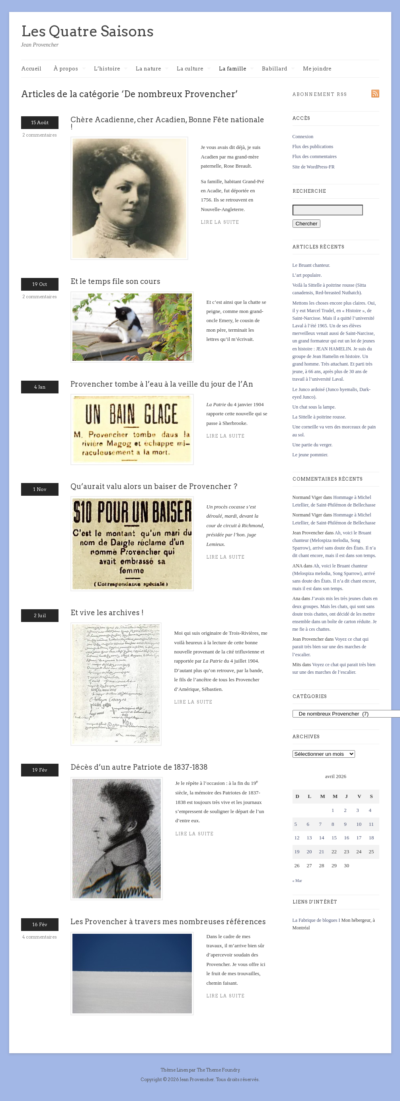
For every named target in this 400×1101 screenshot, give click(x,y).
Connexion (303, 136)
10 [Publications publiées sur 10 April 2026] (358, 824)
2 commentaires (39, 135)
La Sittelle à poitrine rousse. (319, 417)
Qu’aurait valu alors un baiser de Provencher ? (153, 486)
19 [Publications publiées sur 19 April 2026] (297, 852)
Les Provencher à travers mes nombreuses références (168, 921)
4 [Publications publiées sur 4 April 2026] (370, 810)
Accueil (31, 69)
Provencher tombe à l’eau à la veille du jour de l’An (161, 384)
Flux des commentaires (315, 156)
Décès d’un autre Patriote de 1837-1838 (139, 767)
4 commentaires (39, 937)
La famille (236, 69)
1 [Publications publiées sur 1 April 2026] (333, 810)
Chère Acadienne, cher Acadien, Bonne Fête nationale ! (167, 123)
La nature (152, 69)
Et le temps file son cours (115, 281)
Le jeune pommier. (310, 455)
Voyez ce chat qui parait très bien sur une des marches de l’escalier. (331, 646)
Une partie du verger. (313, 445)
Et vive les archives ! (107, 612)
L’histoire (111, 69)
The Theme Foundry (218, 1070)
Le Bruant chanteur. (311, 265)
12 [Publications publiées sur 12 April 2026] (297, 838)
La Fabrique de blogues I (316, 920)
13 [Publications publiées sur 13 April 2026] (309, 838)
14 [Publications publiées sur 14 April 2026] (321, 838)
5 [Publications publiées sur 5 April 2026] (296, 824)
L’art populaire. (307, 275)
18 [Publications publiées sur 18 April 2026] (371, 838)
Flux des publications (313, 146)
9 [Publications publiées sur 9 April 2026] (345, 824)
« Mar (297, 880)
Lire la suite (193, 702)
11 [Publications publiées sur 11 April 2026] (371, 824)
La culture (194, 69)
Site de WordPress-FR (314, 167)
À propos (69, 69)
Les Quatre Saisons (87, 31)
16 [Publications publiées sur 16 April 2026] (346, 838)
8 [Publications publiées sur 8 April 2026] (333, 824)
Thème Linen (174, 1070)
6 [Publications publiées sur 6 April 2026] (308, 824)
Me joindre (317, 69)
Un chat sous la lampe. (314, 407)
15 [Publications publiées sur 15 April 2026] (334, 838)
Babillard (278, 69)
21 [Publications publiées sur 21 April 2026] (321, 852)
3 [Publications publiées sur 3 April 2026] (357, 810)
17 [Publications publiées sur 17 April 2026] (358, 838)
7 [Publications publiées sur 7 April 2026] (320, 824)
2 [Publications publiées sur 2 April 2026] (345, 810)
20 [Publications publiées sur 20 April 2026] (309, 852)
